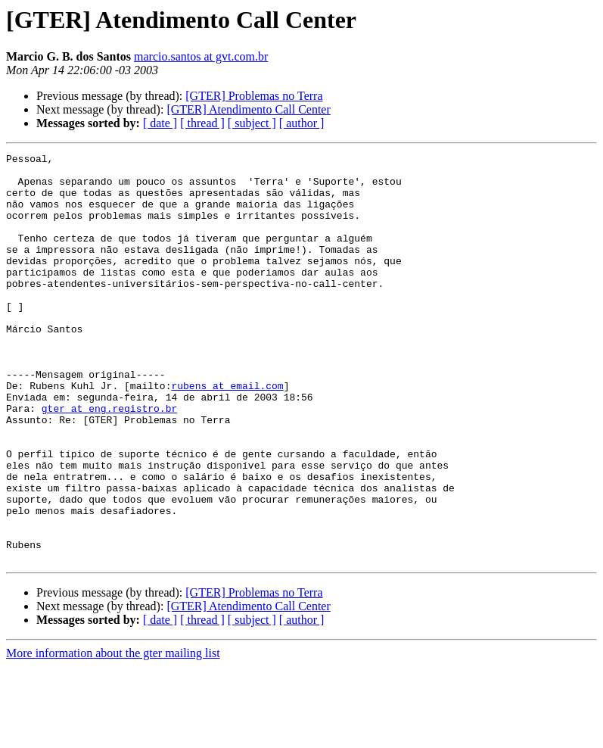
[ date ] (160, 123)
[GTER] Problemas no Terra (253, 95)
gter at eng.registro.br (109, 460)
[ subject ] (252, 123)
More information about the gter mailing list (113, 734)
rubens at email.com (227, 433)
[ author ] (302, 123)
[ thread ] (202, 123)
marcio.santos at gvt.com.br (201, 56)
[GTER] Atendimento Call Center (248, 109)
